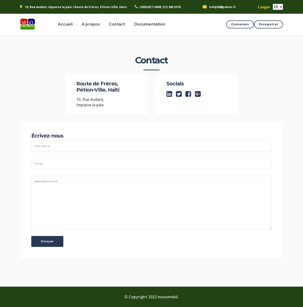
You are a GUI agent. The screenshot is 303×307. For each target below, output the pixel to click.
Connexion (240, 24)
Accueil (65, 24)
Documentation (149, 24)
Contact (117, 24)
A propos (91, 24)
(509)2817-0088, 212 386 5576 (160, 7)
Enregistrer (268, 24)
